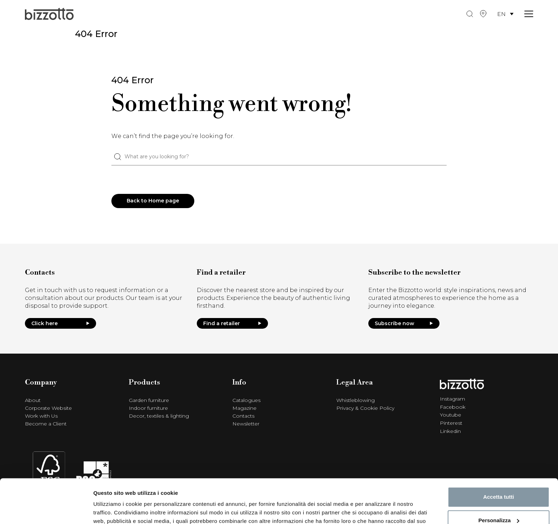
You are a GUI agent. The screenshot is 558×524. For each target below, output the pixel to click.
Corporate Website (48, 408)
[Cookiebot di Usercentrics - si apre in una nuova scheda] (46, 510)
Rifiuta (498, 504)
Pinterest (451, 422)
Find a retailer (232, 323)
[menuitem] (505, 14)
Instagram (452, 399)
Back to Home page (153, 201)
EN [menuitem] (501, 14)
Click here (60, 323)
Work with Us (41, 416)
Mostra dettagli (112, 510)
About (33, 400)
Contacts (243, 416)
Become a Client (46, 424)
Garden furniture (149, 400)
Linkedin (450, 430)
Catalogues (246, 400)
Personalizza (498, 481)
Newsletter (245, 424)
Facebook (452, 406)
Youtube (450, 414)
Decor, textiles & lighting (159, 416)
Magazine (244, 408)
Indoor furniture (148, 408)
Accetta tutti (498, 458)
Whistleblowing (355, 400)
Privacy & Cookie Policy (365, 408)
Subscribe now (404, 323)
